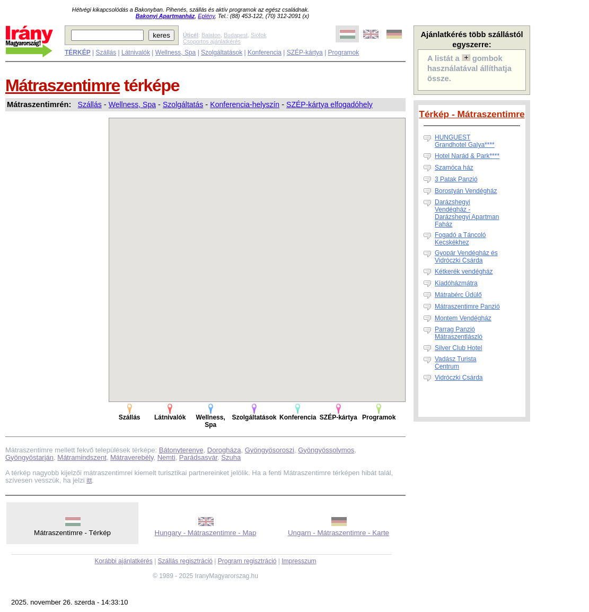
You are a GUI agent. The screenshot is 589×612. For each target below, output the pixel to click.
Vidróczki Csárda (458, 377)
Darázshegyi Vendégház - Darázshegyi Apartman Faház (467, 213)
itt (89, 480)
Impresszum (299, 561)
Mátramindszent (81, 457)
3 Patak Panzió (456, 179)
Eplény (206, 16)
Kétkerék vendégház (464, 271)
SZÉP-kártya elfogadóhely (329, 104)
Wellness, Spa (175, 52)
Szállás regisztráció (185, 561)
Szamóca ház (454, 167)
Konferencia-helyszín (244, 104)
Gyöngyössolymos (326, 450)
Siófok (259, 35)
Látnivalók (135, 52)
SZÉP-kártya (305, 52)
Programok (343, 52)
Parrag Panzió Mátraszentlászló (458, 333)
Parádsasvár (198, 457)
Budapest (236, 35)
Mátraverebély (131, 457)
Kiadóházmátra (456, 283)
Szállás (105, 52)
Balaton (211, 35)
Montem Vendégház (463, 318)
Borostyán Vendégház (466, 191)
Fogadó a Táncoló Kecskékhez (460, 238)
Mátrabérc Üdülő (458, 295)
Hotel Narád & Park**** (467, 156)
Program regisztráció (247, 561)
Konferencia (265, 52)
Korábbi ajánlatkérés (123, 561)
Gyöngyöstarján (29, 457)
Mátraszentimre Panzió (467, 306)
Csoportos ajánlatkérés (212, 41)
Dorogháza (224, 450)
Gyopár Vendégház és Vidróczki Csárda (466, 256)
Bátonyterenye (181, 450)
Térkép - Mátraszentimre (471, 114)
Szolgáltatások (221, 52)
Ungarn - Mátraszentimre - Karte (338, 533)
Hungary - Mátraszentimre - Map (206, 533)
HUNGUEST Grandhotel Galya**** (465, 141)
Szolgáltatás (183, 104)
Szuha (231, 457)
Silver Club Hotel (458, 348)
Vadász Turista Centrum (455, 362)
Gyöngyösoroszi (269, 450)
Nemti (166, 457)
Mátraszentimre (62, 85)
